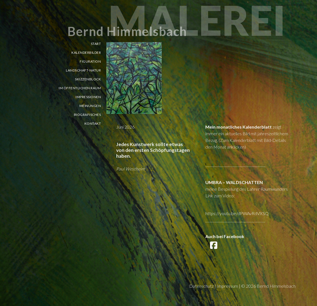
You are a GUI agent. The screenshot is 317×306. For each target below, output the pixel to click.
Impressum (227, 286)
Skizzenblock (88, 79)
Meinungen (90, 106)
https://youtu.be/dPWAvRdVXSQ (237, 213)
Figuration (90, 61)
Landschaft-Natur (83, 70)
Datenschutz (201, 286)
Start (96, 44)
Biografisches (87, 115)
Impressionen (88, 97)
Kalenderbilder (86, 52)
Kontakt (92, 123)
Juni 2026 (125, 126)
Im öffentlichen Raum (80, 88)
